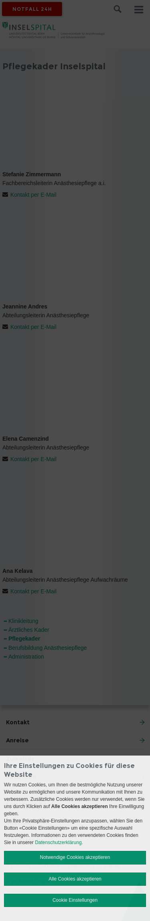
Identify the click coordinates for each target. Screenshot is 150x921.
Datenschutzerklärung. (59, 842)
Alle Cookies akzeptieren (74, 879)
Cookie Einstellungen (75, 900)
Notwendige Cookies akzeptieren (75, 857)
